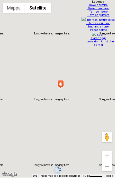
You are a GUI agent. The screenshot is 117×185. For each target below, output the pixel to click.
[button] (60, 84)
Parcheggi (98, 35)
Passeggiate (98, 28)
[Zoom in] (107, 156)
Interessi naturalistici (98, 18)
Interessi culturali (98, 21)
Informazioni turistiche (99, 38)
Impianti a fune (98, 25)
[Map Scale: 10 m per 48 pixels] (92, 176)
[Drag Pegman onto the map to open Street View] (107, 137)
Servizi (99, 41)
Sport (99, 31)
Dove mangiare (99, 8)
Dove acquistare (98, 15)
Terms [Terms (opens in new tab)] (109, 175)
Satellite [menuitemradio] (38, 8)
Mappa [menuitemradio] (14, 8)
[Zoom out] (107, 166)
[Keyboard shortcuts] (35, 176)
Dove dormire (99, 5)
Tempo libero (98, 11)
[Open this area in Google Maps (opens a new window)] (9, 174)
